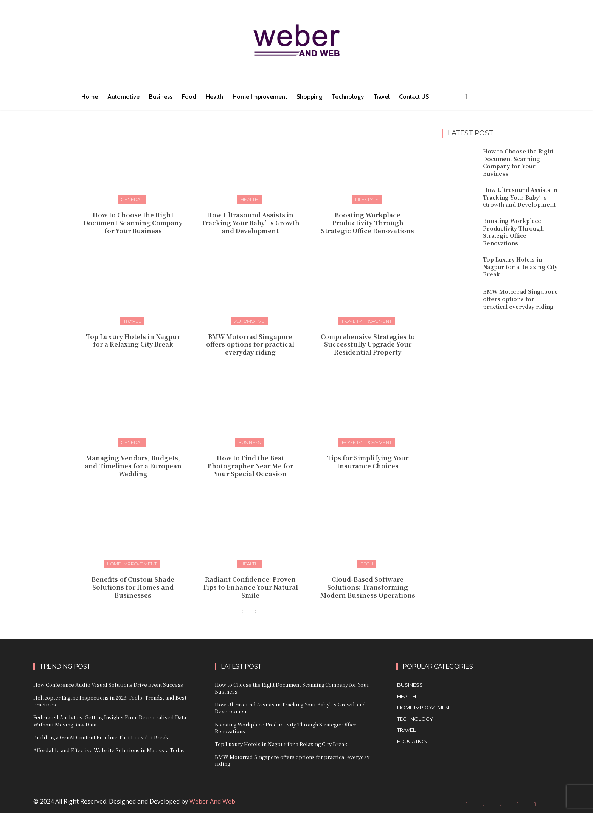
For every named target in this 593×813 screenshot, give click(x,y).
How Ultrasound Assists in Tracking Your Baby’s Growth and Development (250, 223)
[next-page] (255, 611)
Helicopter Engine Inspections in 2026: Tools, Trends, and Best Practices (109, 701)
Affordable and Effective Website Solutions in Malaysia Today (109, 750)
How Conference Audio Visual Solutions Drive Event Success (108, 684)
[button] (466, 97)
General (132, 199)
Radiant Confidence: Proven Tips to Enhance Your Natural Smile (250, 587)
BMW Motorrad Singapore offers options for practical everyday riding (250, 344)
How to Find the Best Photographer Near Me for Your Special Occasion (250, 466)
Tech (367, 564)
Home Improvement (367, 321)
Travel (132, 321)
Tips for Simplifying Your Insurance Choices (367, 462)
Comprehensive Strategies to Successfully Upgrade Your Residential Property (368, 344)
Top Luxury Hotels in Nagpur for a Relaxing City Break (133, 340)
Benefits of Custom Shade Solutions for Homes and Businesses (133, 587)
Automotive (249, 321)
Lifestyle (366, 199)
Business (249, 442)
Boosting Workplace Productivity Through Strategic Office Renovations (367, 223)
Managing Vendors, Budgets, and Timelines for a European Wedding (133, 466)
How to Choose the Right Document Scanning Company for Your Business (133, 223)
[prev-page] (243, 611)
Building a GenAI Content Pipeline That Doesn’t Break (100, 737)
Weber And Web (212, 801)
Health (249, 199)
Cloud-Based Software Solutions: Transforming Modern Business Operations (367, 587)
